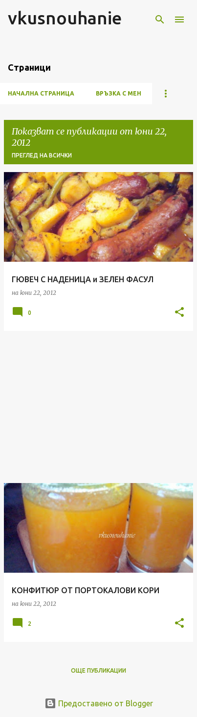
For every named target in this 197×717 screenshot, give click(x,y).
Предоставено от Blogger (98, 703)
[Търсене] (160, 19)
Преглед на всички (42, 155)
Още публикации (98, 670)
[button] (179, 312)
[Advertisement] (98, 407)
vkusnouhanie (65, 18)
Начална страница (41, 93)
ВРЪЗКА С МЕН (118, 93)
